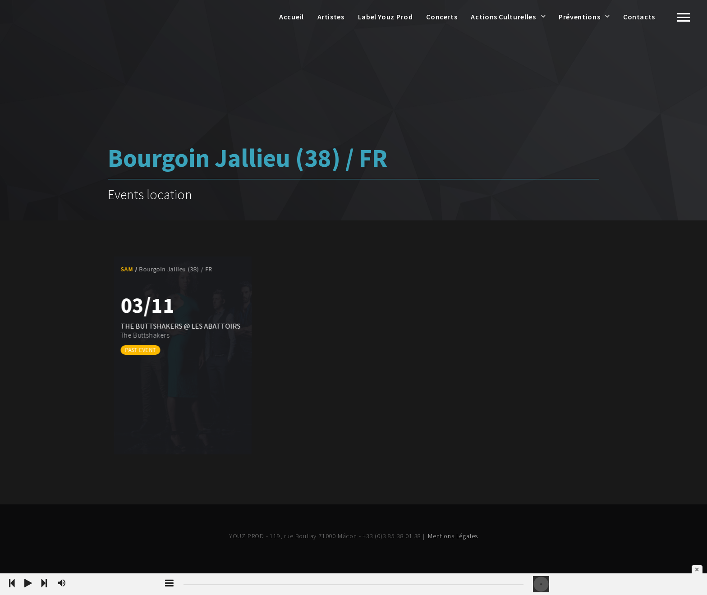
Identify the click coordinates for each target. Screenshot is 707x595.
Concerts (441, 16)
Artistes (330, 16)
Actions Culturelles (503, 16)
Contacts (639, 16)
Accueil (291, 16)
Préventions (579, 16)
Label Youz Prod (385, 16)
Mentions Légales (453, 536)
